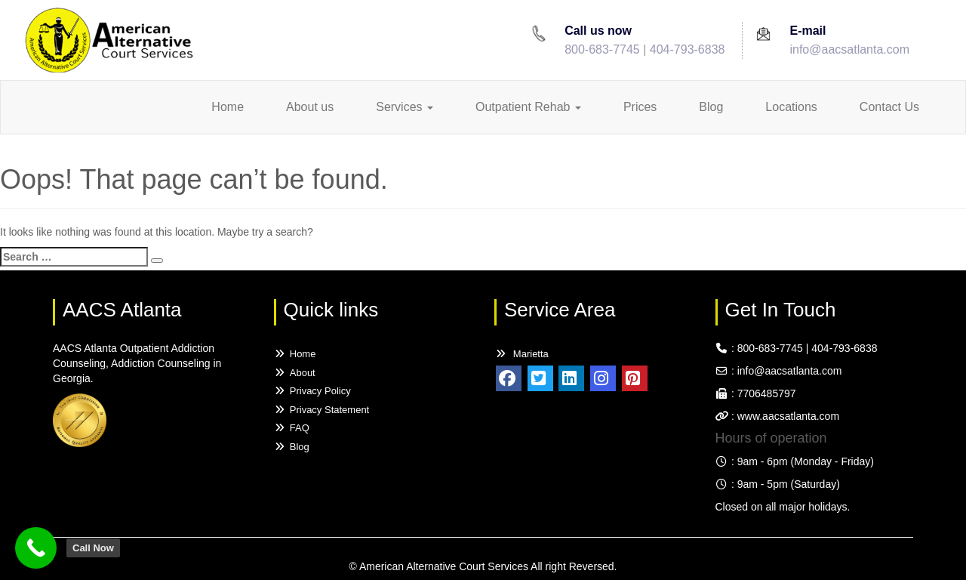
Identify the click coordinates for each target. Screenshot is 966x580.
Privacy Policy (312, 390)
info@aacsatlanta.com (849, 49)
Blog (711, 106)
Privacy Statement (322, 409)
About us (310, 106)
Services (404, 106)
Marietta (521, 353)
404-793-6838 (687, 49)
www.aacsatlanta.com (786, 416)
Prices (640, 106)
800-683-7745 (602, 49)
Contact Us (889, 106)
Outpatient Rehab (528, 106)
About (294, 372)
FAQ (291, 427)
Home (227, 106)
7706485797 (766, 393)
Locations (791, 106)
